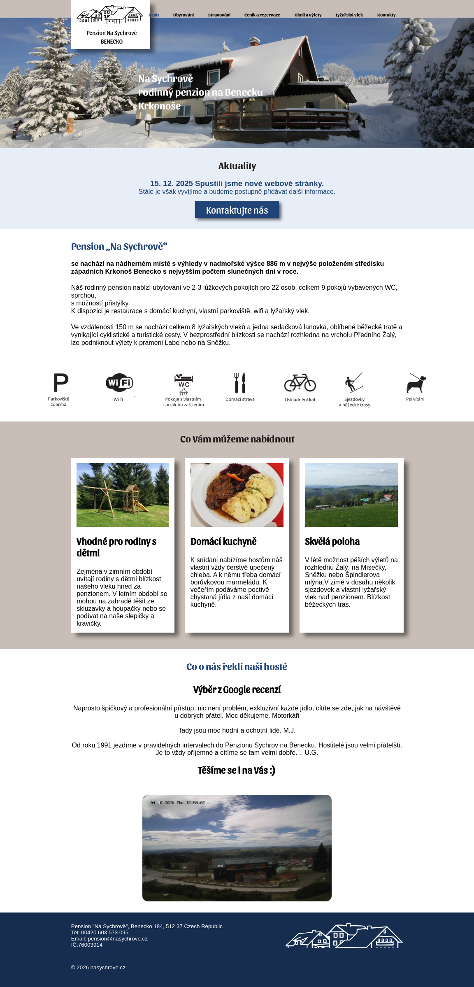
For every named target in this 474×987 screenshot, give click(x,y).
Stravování (219, 14)
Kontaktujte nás (237, 209)
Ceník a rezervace (262, 14)
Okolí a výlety (308, 14)
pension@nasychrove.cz (118, 939)
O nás (154, 14)
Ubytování (183, 14)
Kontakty (386, 14)
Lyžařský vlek (349, 14)
